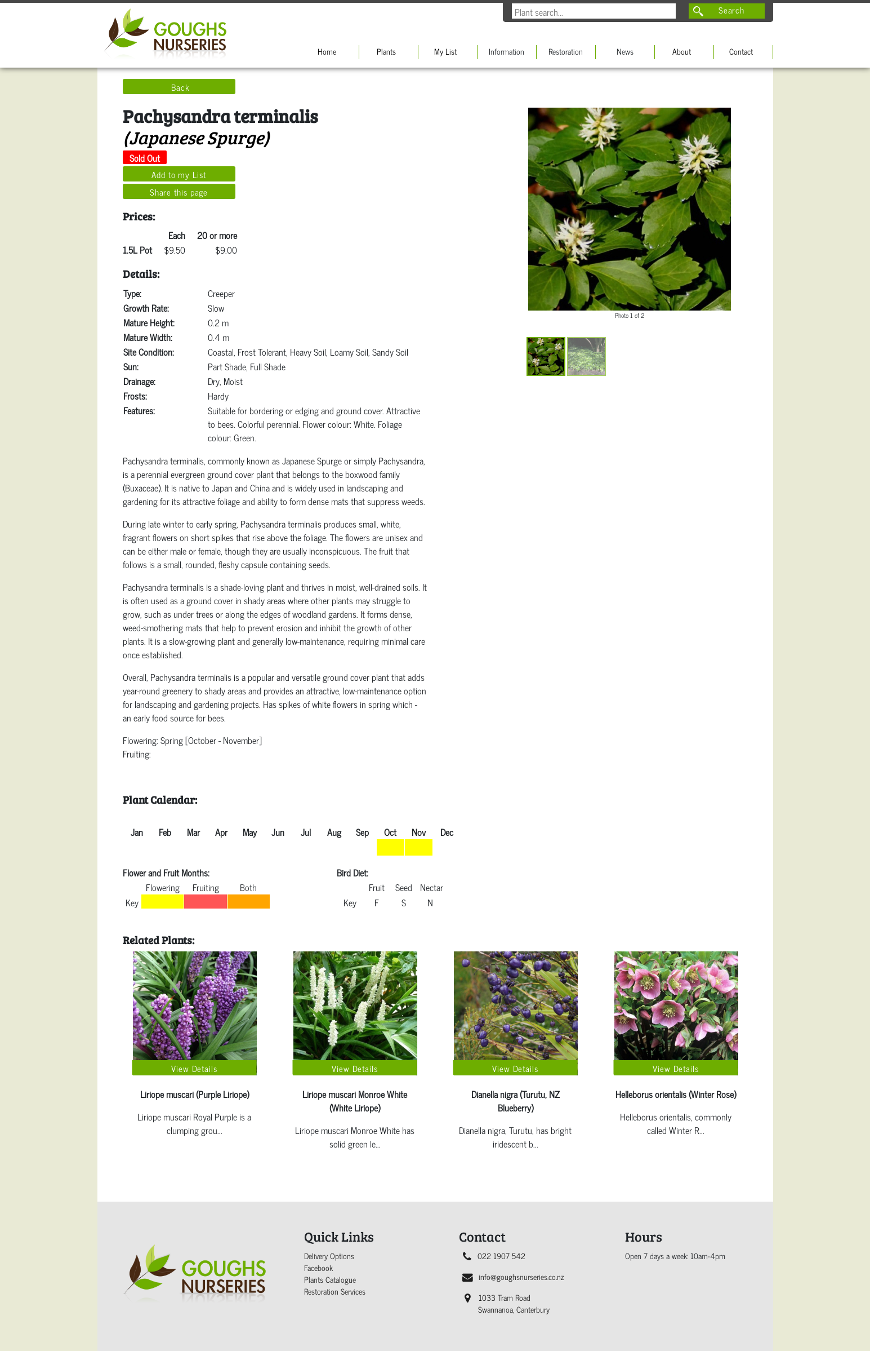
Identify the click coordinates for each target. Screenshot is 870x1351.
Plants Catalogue (330, 1279)
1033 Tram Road (507, 1303)
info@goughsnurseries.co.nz (513, 1276)
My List (445, 51)
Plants (386, 51)
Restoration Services (334, 1291)
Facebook (318, 1267)
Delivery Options (329, 1255)
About (681, 51)
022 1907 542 (494, 1255)
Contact (741, 51)
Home (327, 51)
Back (180, 87)
